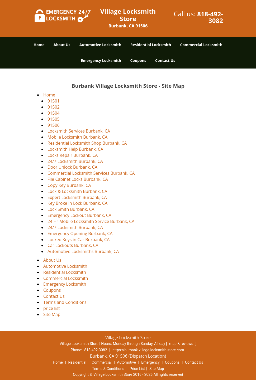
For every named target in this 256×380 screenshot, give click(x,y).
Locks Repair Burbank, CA (73, 155)
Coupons (138, 60)
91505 (54, 119)
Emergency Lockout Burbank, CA (79, 215)
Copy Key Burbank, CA (69, 185)
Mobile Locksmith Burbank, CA (77, 137)
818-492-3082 (210, 17)
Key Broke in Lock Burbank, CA (77, 203)
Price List (137, 369)
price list (51, 308)
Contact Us (165, 60)
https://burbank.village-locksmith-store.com (148, 350)
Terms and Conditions (65, 302)
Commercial (102, 362)
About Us (62, 44)
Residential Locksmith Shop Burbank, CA (87, 143)
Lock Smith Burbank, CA (71, 209)
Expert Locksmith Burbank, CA (77, 197)
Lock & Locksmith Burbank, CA (77, 191)
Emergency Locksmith (101, 60)
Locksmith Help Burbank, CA (75, 149)
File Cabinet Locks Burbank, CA (78, 179)
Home (39, 44)
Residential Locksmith (150, 44)
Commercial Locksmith (201, 44)
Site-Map (156, 369)
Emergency (150, 362)
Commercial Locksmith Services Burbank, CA (91, 173)
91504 (54, 113)
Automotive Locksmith (100, 44)
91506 (54, 125)
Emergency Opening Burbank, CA (80, 233)
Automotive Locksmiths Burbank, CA (83, 251)
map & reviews (181, 344)
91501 (54, 101)
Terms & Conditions (108, 369)
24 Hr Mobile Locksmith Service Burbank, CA (91, 221)
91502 (54, 107)
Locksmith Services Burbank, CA (79, 131)
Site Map (51, 314)
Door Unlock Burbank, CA (72, 167)
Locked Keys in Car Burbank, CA (79, 239)
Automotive (126, 362)
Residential (77, 362)
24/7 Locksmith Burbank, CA (75, 161)
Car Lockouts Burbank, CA (73, 245)
